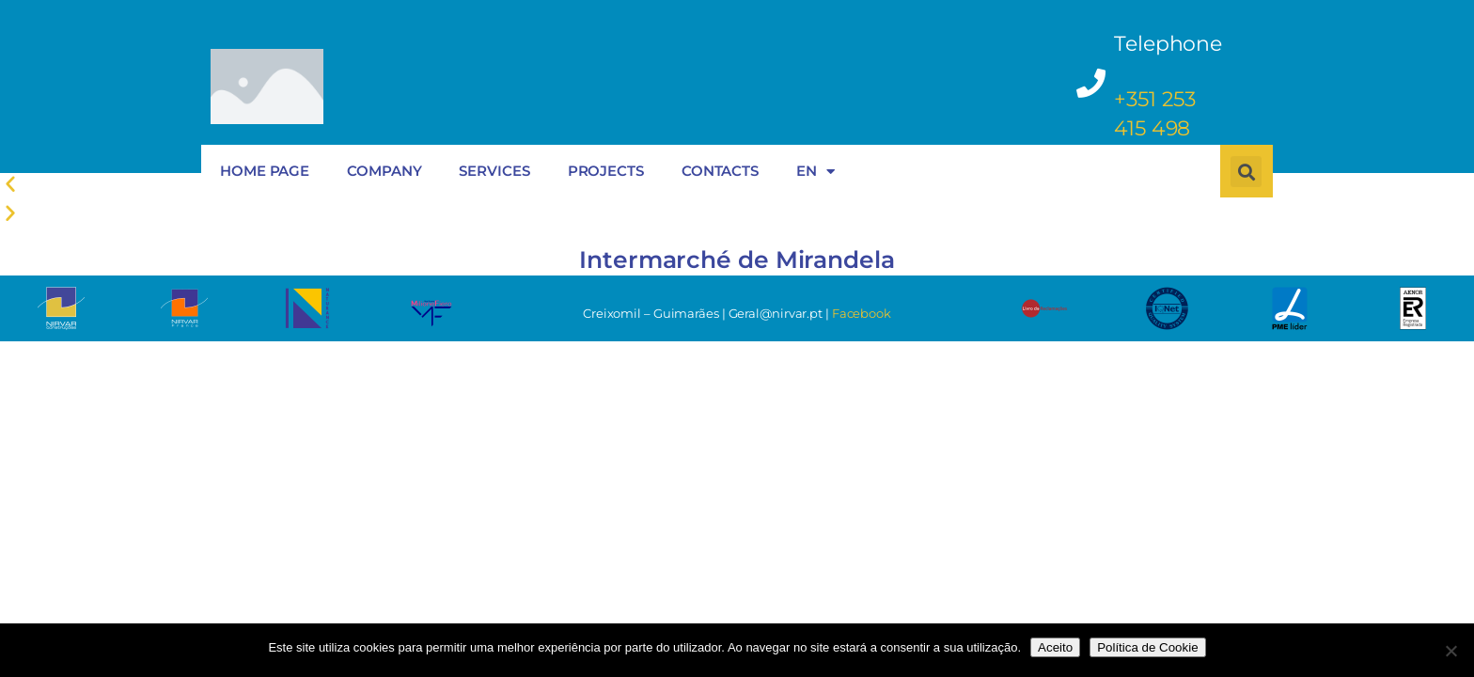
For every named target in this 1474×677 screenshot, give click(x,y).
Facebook (861, 313)
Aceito (1055, 647)
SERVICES (494, 171)
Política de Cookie (1147, 647)
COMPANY (384, 171)
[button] (737, 213)
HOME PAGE (264, 171)
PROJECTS (606, 171)
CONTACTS (720, 171)
